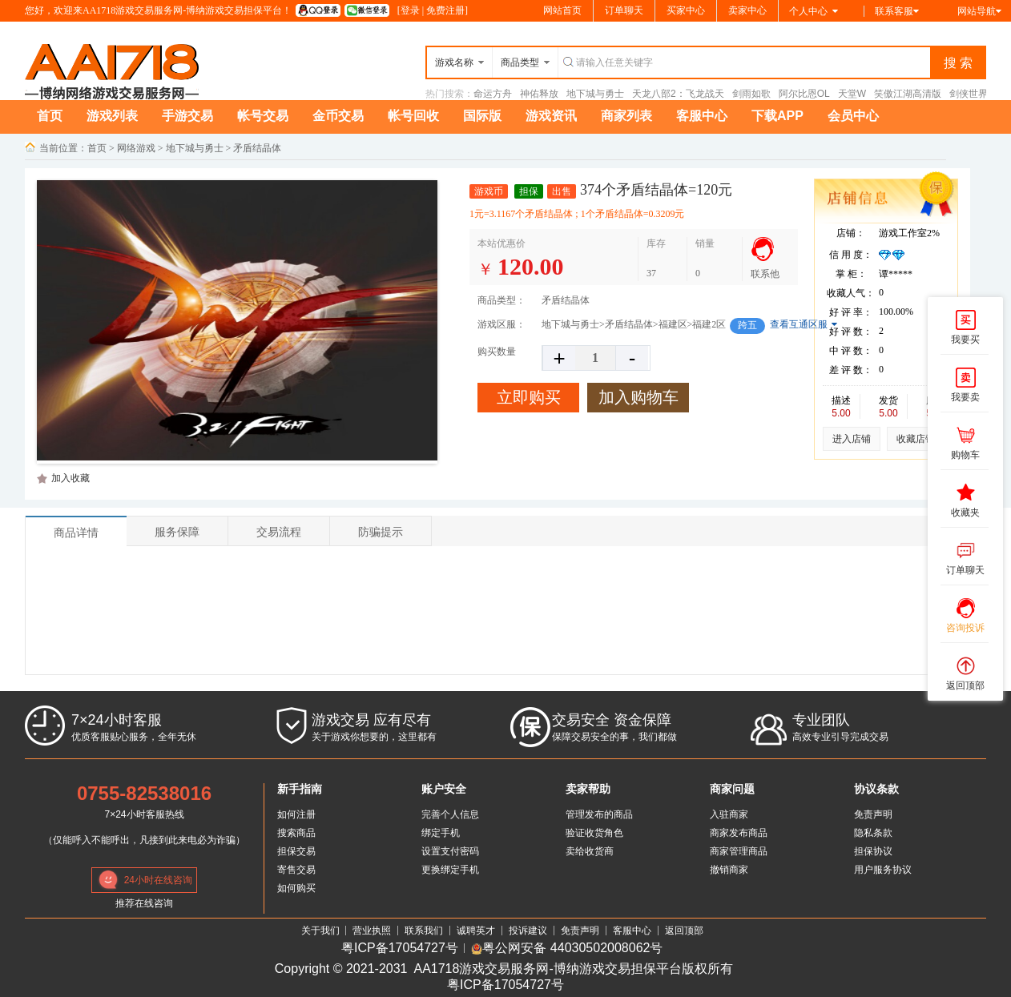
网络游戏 (136, 148)
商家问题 (732, 788)
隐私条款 (873, 832)
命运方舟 (492, 93)
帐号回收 (413, 116)
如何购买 (296, 888)
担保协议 (873, 851)
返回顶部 (684, 930)
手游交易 (187, 116)
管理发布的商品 (599, 814)
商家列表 (626, 116)
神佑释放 (539, 93)
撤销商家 (729, 869)
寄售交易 (296, 869)
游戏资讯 (551, 116)
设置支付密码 (450, 851)
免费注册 (445, 10)
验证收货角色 (594, 832)
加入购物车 (638, 397)
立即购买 (529, 397)
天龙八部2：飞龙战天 (678, 93)
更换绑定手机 (450, 869)
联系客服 (897, 11)
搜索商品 (296, 832)
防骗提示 (380, 531)
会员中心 (853, 116)
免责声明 (873, 814)
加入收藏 (70, 478)
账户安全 (443, 788)
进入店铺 (851, 438)
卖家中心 (747, 10)
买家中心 (686, 10)
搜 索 (958, 63)
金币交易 (338, 116)
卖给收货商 (590, 851)
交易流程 (278, 531)
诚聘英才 (476, 930)
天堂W (852, 93)
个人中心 (813, 11)
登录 (410, 10)
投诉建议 (528, 930)
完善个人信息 (450, 814)
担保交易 (296, 851)
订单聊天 (624, 10)
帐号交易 (262, 116)
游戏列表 (112, 116)
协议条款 (876, 788)
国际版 (482, 116)
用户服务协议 (883, 869)
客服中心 (701, 116)
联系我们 (424, 930)
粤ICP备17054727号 (399, 949)
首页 (49, 116)
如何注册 (296, 814)
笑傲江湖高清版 (907, 93)
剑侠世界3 (971, 93)
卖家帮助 (588, 788)
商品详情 (76, 532)
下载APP (777, 116)
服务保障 (177, 531)
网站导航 (979, 11)
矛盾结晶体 (257, 148)
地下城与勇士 (595, 93)
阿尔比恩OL (804, 93)
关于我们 (320, 930)
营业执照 (371, 930)
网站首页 (562, 10)
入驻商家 (729, 814)
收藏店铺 (915, 438)
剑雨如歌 (751, 93)
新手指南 (299, 788)
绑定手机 (440, 832)
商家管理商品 (738, 851)
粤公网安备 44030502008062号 (567, 949)
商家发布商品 (738, 832)
